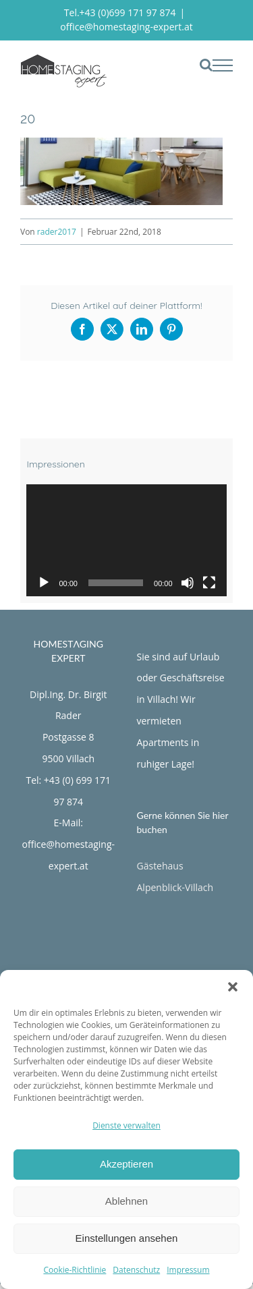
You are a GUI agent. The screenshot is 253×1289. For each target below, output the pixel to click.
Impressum (188, 1270)
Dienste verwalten (126, 1125)
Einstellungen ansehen (127, 1238)
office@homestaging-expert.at (126, 26)
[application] (126, 540)
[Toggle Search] (206, 64)
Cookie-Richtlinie (74, 1270)
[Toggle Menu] (223, 65)
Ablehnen (126, 1201)
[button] (233, 987)
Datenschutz (136, 1270)
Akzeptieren (126, 1164)
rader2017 (56, 231)
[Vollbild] (209, 583)
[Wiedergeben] (44, 583)
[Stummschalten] (187, 583)
